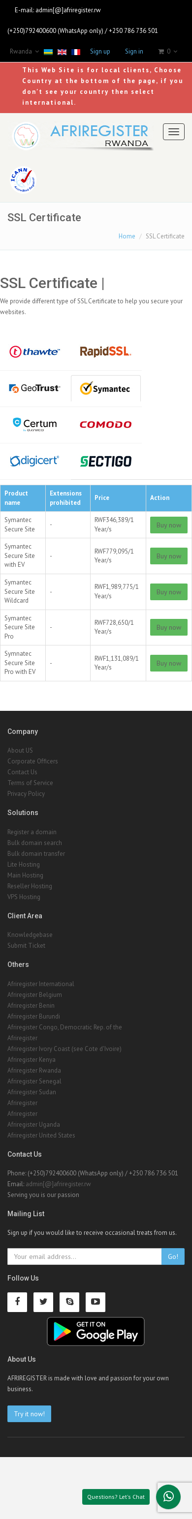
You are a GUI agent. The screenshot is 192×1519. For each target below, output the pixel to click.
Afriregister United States (41, 1135)
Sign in (134, 51)
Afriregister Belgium (34, 995)
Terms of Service (30, 783)
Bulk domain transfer (36, 853)
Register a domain (32, 832)
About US (20, 750)
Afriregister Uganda (33, 1124)
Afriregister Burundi (33, 1016)
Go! (173, 1256)
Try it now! (29, 1413)
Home (127, 236)
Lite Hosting (23, 864)
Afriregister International (40, 984)
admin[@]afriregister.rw (68, 10)
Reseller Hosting (29, 886)
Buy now (169, 525)
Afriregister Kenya (31, 1059)
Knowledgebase (30, 935)
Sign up (100, 51)
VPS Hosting (23, 897)
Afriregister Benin (31, 1005)
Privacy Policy (26, 793)
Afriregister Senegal (34, 1081)
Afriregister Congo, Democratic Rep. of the (64, 1027)
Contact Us (22, 772)
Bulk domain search (34, 843)
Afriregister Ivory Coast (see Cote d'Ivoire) (64, 1049)
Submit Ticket (26, 945)
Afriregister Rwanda (34, 1070)
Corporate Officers (32, 761)
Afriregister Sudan (31, 1092)
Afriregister (22, 1038)
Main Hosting (25, 875)
